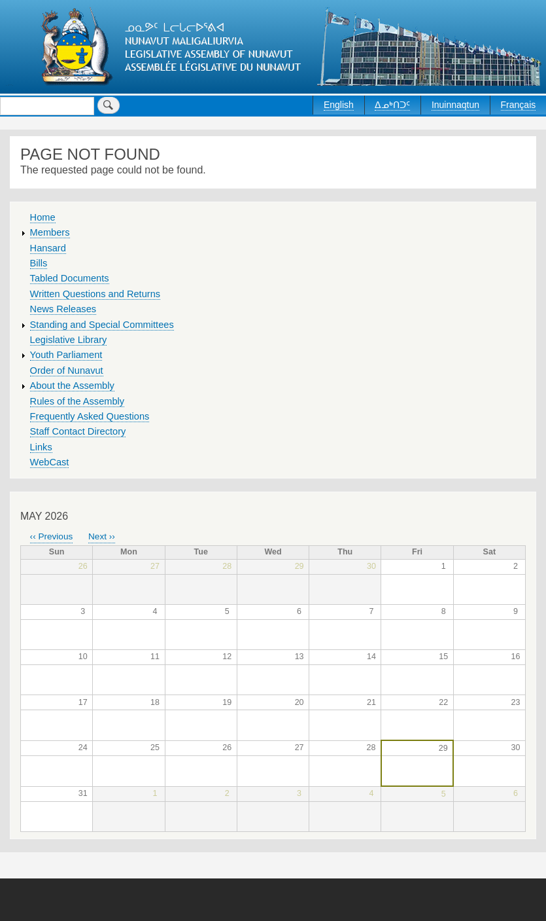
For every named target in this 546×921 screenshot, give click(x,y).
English (339, 104)
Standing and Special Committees (102, 324)
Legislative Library (68, 339)
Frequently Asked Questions (90, 416)
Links (41, 447)
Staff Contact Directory (78, 431)
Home (43, 217)
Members (50, 232)
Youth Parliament (66, 355)
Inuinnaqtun (455, 104)
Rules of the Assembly (77, 401)
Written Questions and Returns (95, 294)
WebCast (49, 462)
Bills (39, 263)
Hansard (48, 248)
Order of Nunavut (66, 370)
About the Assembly (72, 385)
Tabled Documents (69, 278)
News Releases (63, 309)
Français (518, 104)
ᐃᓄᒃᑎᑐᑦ (392, 104)
